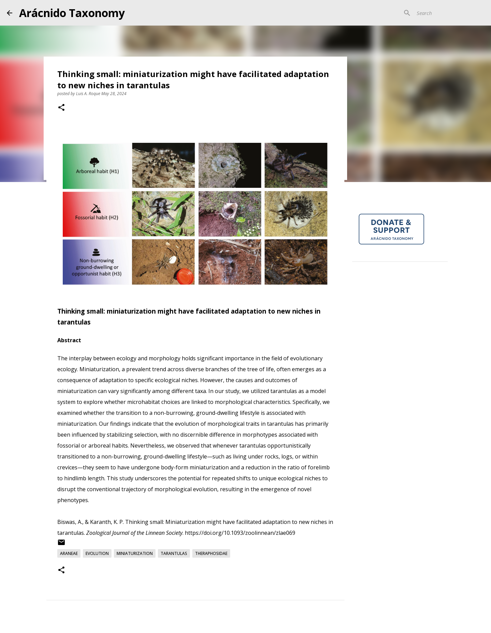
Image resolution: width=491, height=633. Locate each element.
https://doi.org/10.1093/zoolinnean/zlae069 (240, 533)
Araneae (69, 553)
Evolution (97, 553)
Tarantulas (174, 553)
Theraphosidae (211, 553)
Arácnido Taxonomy (72, 12)
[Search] (450, 13)
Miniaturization (135, 553)
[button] (61, 108)
